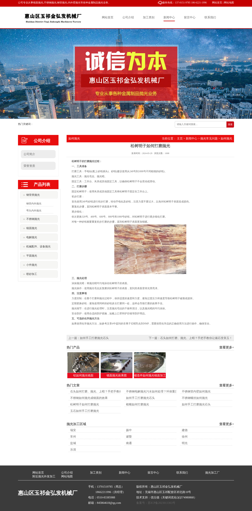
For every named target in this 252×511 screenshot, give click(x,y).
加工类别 (148, 17)
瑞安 (73, 430)
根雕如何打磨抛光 (137, 404)
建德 (185, 430)
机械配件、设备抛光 (38, 246)
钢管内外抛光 (33, 203)
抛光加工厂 (212, 472)
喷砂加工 (31, 274)
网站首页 (217, 2)
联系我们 (210, 17)
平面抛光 (31, 255)
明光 (185, 443)
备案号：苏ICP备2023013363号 (155, 502)
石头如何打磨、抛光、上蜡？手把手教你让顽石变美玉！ (106, 391)
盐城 (73, 443)
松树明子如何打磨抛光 (84, 404)
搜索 (230, 124)
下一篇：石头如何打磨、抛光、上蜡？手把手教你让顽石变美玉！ (190, 338)
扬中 (129, 430)
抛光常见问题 (209, 138)
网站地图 (229, 2)
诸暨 (129, 436)
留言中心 (189, 17)
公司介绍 (128, 17)
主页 (180, 138)
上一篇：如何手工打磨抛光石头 (88, 338)
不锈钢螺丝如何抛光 (195, 397)
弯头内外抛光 (33, 210)
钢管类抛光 (33, 194)
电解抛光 (31, 237)
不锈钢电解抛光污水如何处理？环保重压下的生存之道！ (162, 391)
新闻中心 (169, 17)
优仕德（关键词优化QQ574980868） (174, 497)
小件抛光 (31, 264)
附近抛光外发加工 (43, 476)
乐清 (73, 449)
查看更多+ (226, 347)
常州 (73, 436)
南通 (129, 443)
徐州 (185, 436)
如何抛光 (226, 138)
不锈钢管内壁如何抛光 (196, 391)
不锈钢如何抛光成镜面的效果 (89, 397)
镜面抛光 (31, 228)
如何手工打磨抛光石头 (140, 397)
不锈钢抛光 (33, 219)
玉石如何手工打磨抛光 (84, 410)
